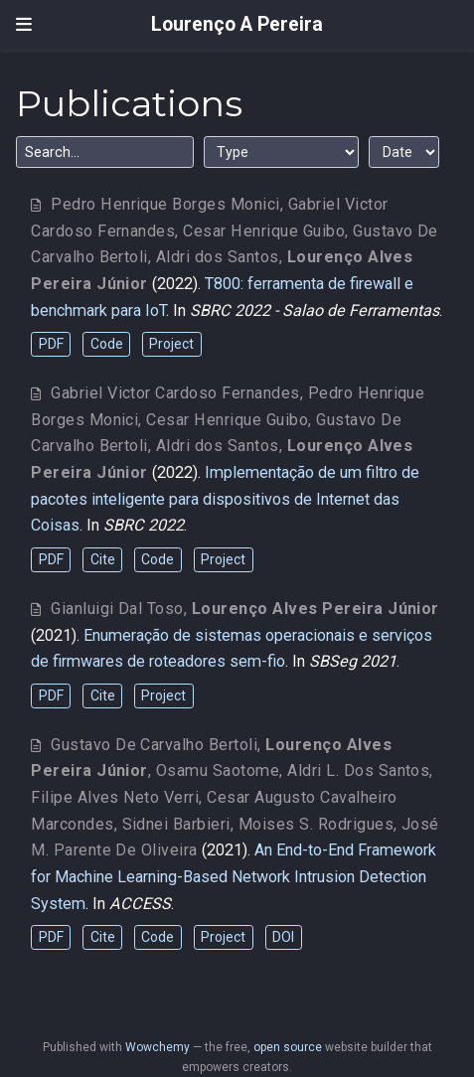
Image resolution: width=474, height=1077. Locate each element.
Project (171, 344)
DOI (283, 937)
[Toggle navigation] (24, 24)
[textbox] (105, 151)
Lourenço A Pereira (237, 24)
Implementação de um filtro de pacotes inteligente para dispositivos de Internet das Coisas (225, 499)
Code (106, 344)
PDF (51, 344)
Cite (102, 559)
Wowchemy (157, 1047)
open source (287, 1047)
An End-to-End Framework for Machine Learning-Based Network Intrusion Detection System (233, 876)
